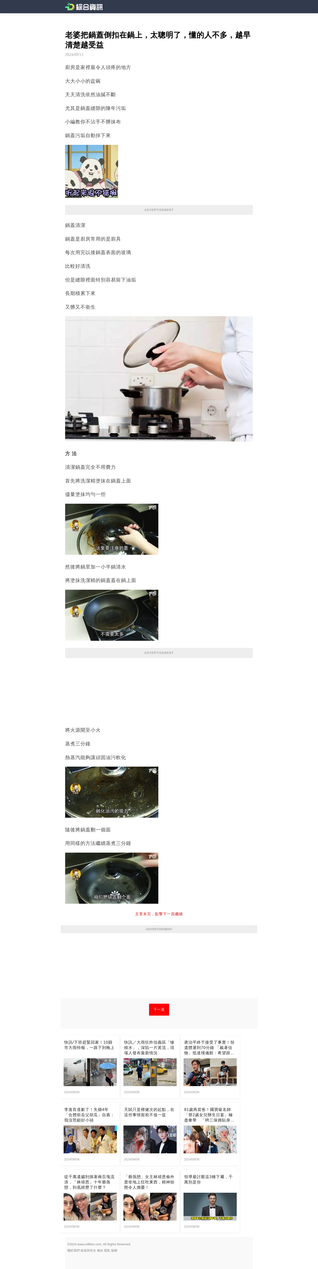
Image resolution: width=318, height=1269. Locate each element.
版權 (114, 1250)
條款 (100, 1250)
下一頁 (159, 1009)
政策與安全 (88, 1250)
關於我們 (73, 1250)
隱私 (107, 1250)
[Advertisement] (159, 690)
